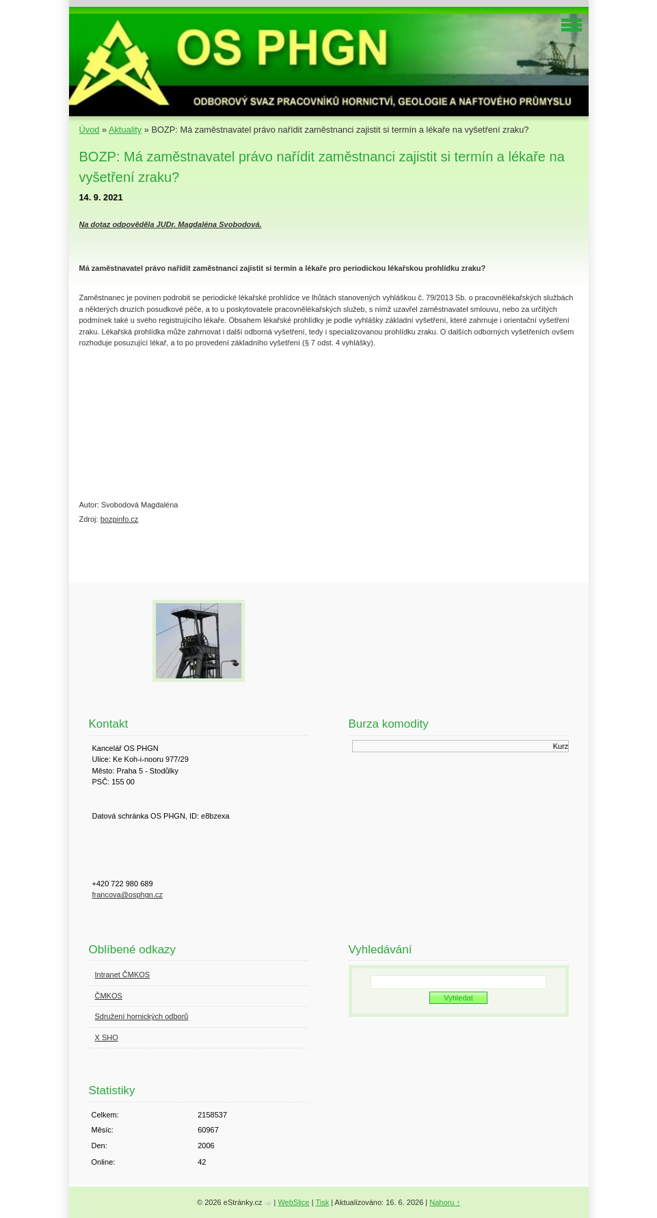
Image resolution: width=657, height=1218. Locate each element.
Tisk (322, 1202)
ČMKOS (108, 996)
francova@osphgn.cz (127, 894)
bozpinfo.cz (119, 519)
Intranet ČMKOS (122, 974)
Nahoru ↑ (444, 1202)
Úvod (89, 129)
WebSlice (293, 1202)
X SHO (106, 1037)
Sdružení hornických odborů (142, 1016)
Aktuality (125, 129)
